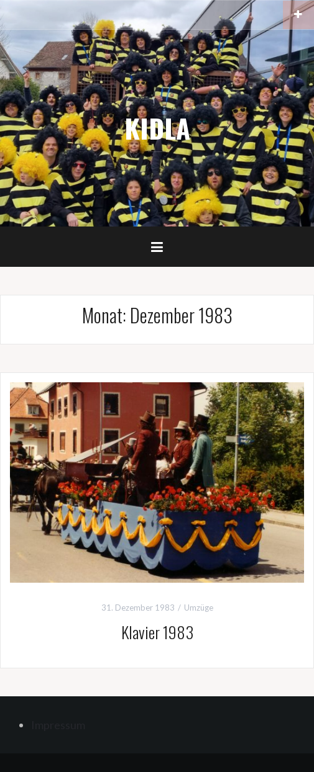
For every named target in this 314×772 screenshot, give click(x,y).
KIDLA (157, 128)
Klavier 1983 (157, 632)
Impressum (58, 725)
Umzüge (198, 608)
